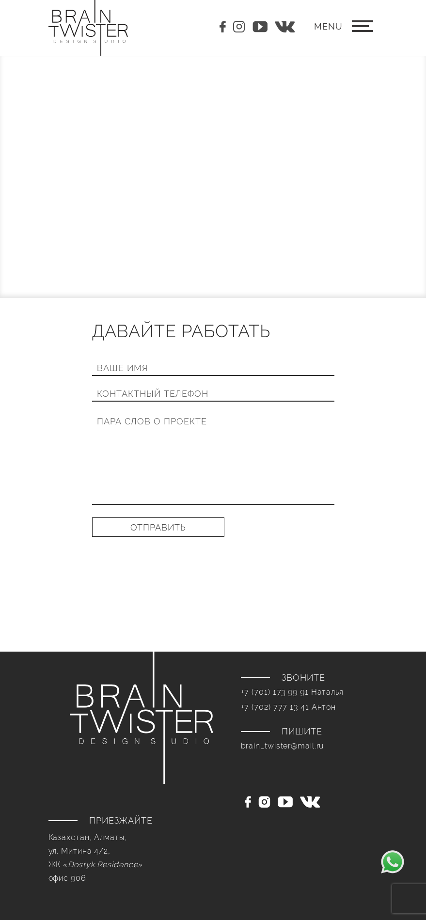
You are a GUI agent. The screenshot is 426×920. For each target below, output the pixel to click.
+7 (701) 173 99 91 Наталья (292, 692)
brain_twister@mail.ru (282, 745)
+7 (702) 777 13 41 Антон (288, 707)
